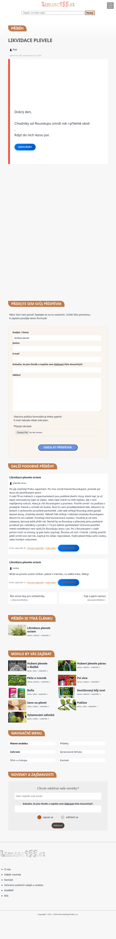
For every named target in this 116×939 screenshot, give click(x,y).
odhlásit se (71, 817)
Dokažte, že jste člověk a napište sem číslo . (48, 364)
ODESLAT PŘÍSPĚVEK (58, 447)
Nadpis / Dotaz (21, 332)
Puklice (82, 702)
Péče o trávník (36, 678)
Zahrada (15, 752)
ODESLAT (58, 825)
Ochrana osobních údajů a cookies (23, 885)
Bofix (30, 690)
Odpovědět (25, 147)
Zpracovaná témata (71, 752)
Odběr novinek (12, 874)
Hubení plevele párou (91, 663)
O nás (7, 869)
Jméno (16, 342)
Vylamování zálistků (40, 715)
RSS (6, 895)
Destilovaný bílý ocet (91, 690)
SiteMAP (9, 890)
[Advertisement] (59, 80)
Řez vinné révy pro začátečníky (27, 596)
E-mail (16, 353)
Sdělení (17, 374)
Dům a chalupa (18, 760)
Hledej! (89, 12)
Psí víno (82, 678)
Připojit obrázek (23, 426)
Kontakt (64, 760)
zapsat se (47, 817)
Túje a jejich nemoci (95, 596)
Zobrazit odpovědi (35, 548)
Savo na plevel (37, 702)
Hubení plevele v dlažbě (37, 665)
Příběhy (64, 743)
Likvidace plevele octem (25, 477)
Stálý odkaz (51, 548)
